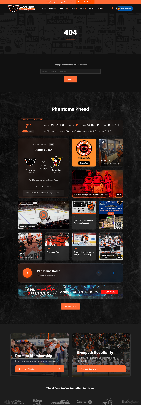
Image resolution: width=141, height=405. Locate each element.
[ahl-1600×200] (70, 291)
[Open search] (112, 8)
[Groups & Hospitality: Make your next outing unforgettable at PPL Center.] (101, 355)
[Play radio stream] (27, 272)
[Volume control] (111, 272)
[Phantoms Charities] (84, 152)
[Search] (70, 71)
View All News (70, 306)
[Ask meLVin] (124, 8)
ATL (25, 131)
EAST (31, 131)
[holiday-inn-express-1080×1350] (111, 215)
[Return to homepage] (21, 8)
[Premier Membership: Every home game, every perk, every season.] (39, 355)
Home (44, 8)
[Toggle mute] (99, 272)
